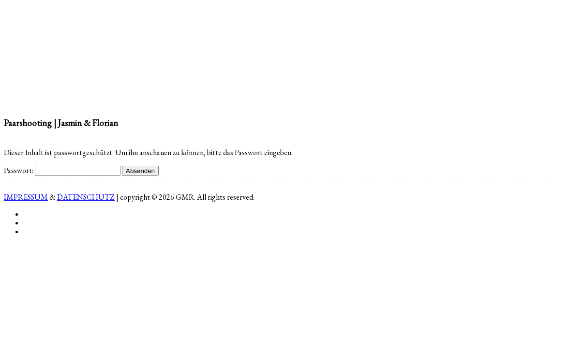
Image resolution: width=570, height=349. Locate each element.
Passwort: (62, 170)
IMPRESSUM (26, 197)
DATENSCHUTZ (86, 197)
